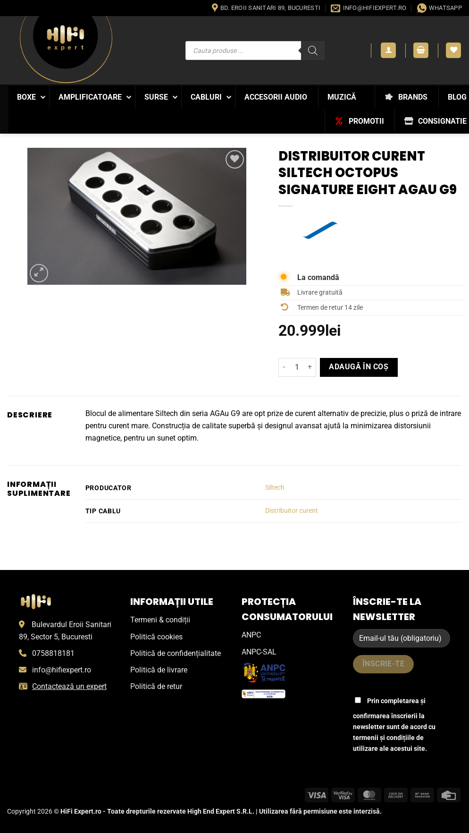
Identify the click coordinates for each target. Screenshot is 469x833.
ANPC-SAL (259, 651)
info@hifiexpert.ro (61, 669)
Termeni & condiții (160, 619)
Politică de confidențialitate (175, 653)
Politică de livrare (158, 669)
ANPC (251, 634)
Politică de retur (156, 686)
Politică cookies (156, 636)
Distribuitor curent (291, 511)
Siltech (275, 488)
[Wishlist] (453, 50)
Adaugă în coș (358, 367)
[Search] (313, 50)
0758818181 (53, 653)
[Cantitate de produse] (297, 367)
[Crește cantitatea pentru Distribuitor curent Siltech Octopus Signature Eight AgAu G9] (310, 367)
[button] (388, 50)
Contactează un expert (69, 686)
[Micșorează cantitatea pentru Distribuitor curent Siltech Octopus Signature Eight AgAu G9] (284, 367)
